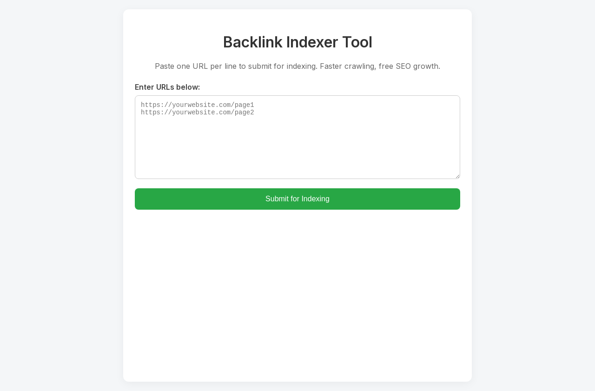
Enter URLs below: (167, 87)
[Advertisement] (297, 289)
